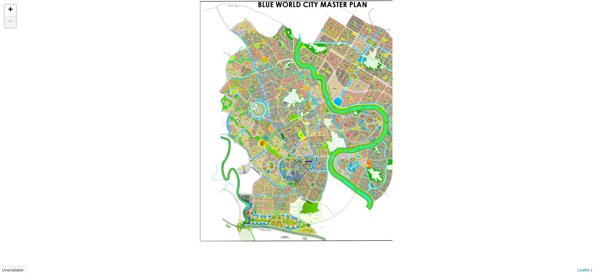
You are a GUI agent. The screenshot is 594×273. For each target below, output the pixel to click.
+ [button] (10, 10)
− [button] (10, 22)
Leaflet (583, 270)
